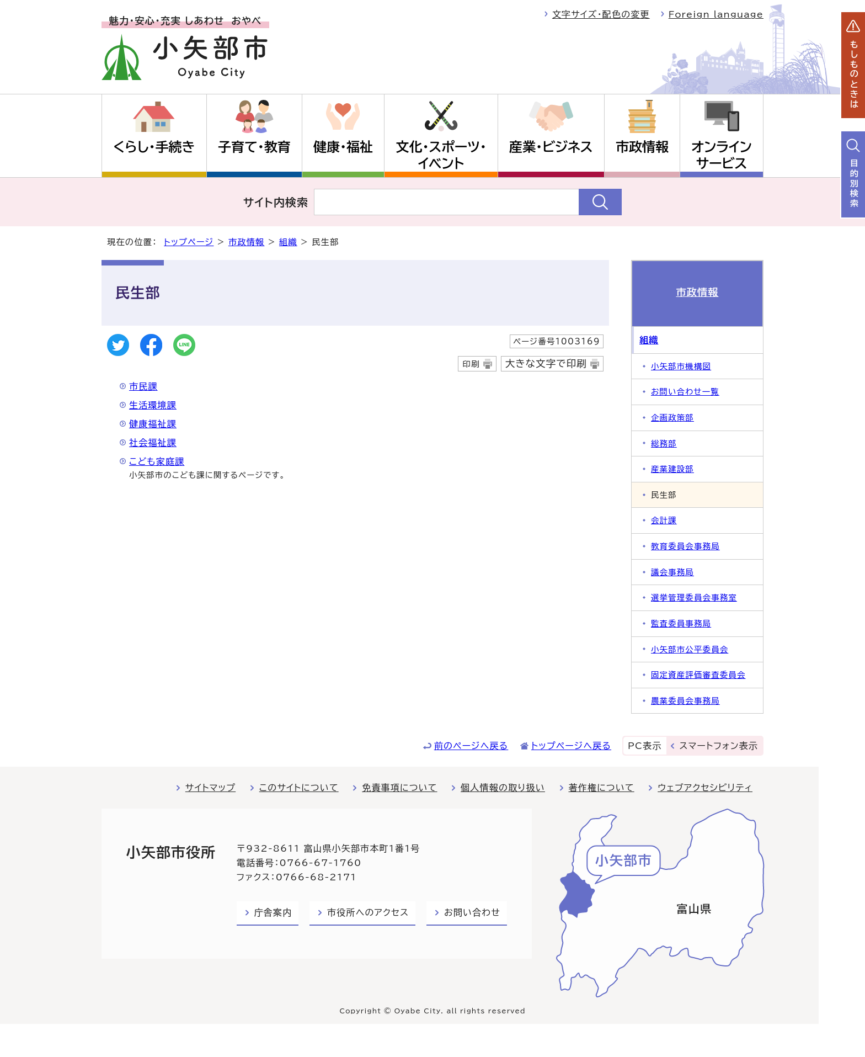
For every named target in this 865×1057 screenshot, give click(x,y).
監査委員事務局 (681, 623)
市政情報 (642, 146)
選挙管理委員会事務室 (694, 597)
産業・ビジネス (550, 146)
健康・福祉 (343, 146)
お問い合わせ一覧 (685, 391)
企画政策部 (672, 417)
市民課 (143, 386)
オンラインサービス (721, 155)
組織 (288, 242)
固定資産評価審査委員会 (698, 675)
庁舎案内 (273, 912)
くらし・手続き (154, 146)
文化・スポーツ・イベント (441, 155)
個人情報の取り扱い (503, 787)
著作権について (601, 787)
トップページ (188, 242)
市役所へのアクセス (368, 912)
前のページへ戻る (471, 745)
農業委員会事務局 (685, 701)
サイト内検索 (276, 202)
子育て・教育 (254, 146)
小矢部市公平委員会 (689, 649)
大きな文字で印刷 (546, 363)
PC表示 (644, 745)
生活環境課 (153, 405)
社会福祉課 (153, 442)
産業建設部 (672, 469)
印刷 (470, 364)
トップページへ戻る (571, 745)
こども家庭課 (156, 461)
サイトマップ (210, 787)
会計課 (664, 520)
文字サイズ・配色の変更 (601, 14)
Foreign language (716, 14)
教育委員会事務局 (685, 546)
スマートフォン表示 (719, 745)
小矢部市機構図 (681, 366)
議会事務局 (672, 572)
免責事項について (399, 787)
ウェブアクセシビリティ (705, 787)
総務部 (664, 443)
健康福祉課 (153, 423)
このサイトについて (299, 787)
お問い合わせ (472, 912)
